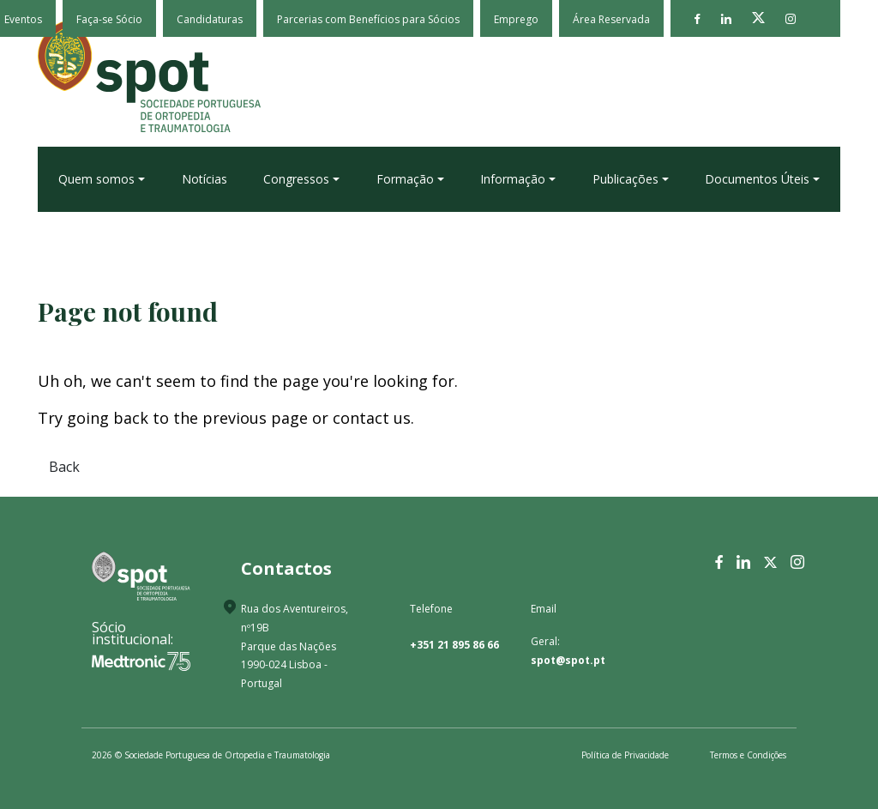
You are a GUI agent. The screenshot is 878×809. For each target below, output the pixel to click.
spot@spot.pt (568, 660)
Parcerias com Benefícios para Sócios (368, 19)
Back (64, 466)
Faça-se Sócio (109, 19)
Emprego (516, 19)
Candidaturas (210, 19)
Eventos (23, 19)
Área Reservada (611, 19)
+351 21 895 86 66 (454, 644)
